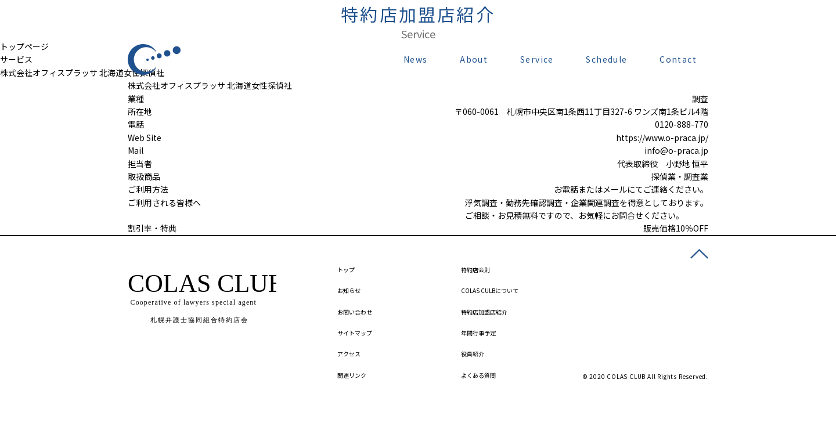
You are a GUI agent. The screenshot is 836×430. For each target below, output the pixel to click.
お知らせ (349, 290)
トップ (346, 269)
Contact (678, 59)
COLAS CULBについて (489, 290)
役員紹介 (472, 353)
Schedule (606, 59)
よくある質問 (478, 375)
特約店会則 (475, 269)
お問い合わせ (354, 312)
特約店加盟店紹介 (484, 312)
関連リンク (351, 375)
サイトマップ (354, 332)
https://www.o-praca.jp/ (662, 137)
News (415, 59)
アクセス (349, 353)
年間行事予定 (478, 332)
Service (537, 59)
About (474, 59)
